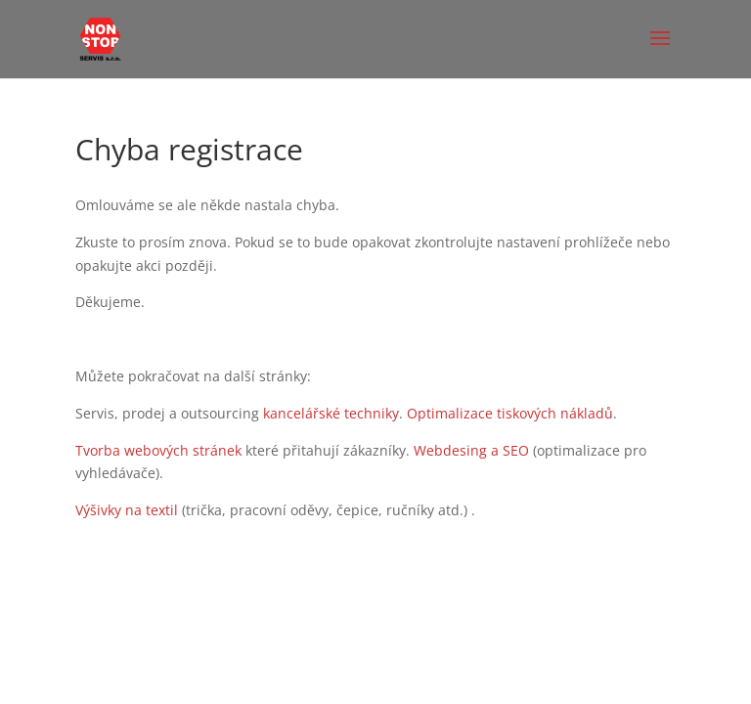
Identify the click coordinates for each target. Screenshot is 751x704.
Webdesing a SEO (471, 450)
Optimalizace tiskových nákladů (510, 413)
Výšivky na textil (126, 510)
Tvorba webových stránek (158, 450)
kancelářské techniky (331, 413)
